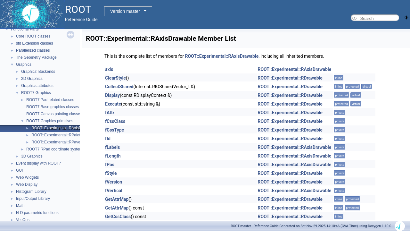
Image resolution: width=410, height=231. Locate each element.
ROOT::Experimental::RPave (55, 142)
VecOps (22, 220)
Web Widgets (27, 177)
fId (108, 138)
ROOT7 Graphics (36, 92)
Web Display (26, 184)
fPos (109, 164)
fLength (113, 155)
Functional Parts (25, 29)
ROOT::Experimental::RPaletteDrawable (65, 135)
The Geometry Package (36, 57)
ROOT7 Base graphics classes (52, 107)
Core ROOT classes (33, 36)
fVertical (113, 190)
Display (112, 95)
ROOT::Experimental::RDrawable (290, 78)
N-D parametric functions (37, 212)
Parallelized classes (33, 50)
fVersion (113, 181)
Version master (125, 11)
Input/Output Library (33, 198)
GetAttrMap (116, 199)
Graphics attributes (37, 85)
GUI (19, 170)
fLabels (112, 147)
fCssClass (115, 121)
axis (109, 69)
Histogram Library (31, 191)
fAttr (109, 112)
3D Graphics (32, 156)
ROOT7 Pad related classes (50, 100)
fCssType (114, 130)
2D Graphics (32, 78)
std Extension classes (34, 43)
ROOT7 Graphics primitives (49, 121)
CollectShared (119, 86)
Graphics (23, 64)
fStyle (111, 173)
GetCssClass (118, 216)
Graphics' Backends (38, 71)
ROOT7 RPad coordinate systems (55, 149)
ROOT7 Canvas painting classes (54, 114)
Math (20, 205)
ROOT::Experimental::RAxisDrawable (63, 128)
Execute (113, 104)
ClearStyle (115, 78)
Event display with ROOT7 (38, 163)
